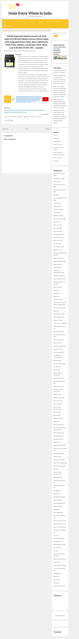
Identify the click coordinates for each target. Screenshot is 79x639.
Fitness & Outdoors (58, 218)
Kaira (55, 290)
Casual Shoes (56, 477)
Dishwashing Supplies (59, 381)
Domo (54, 310)
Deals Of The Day (7, 30)
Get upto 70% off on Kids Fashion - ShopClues (15, 113)
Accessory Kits (57, 258)
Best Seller (56, 160)
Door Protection (57, 424)
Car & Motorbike (57, 178)
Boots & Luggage (57, 331)
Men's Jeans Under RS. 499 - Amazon (18, 115)
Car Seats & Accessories (59, 480)
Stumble (33, 119)
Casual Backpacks (58, 278)
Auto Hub (55, 212)
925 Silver (56, 579)
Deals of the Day (57, 157)
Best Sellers (25, 30)
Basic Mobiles (57, 237)
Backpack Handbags (58, 445)
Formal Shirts (57, 215)
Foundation (56, 360)
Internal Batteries (58, 313)
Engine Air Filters (58, 459)
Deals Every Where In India (33, 13)
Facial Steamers (57, 378)
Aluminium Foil (57, 386)
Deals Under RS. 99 (33, 30)
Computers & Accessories (59, 189)
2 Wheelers (56, 456)
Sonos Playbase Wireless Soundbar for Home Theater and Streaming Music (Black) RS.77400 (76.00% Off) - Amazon (59, 79)
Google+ (27, 119)
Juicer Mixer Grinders (59, 323)
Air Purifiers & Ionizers (59, 515)
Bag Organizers (57, 439)
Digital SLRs (56, 264)
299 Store (55, 576)
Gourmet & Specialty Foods (60, 198)
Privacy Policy (57, 141)
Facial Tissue (56, 506)
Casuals (55, 293)
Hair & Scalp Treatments (59, 334)
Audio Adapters (57, 339)
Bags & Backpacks (58, 538)
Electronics (32, 21)
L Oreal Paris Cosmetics (59, 568)
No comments (45, 117)
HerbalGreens (57, 573)
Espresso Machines (58, 544)
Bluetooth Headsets (58, 261)
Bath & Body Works (58, 496)
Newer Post (5, 131)
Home (5, 21)
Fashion (11, 21)
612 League (56, 243)
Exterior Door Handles (59, 462)
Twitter (20, 119)
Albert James (56, 500)
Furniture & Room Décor (59, 530)
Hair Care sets (57, 400)
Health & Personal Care (59, 184)
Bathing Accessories (58, 520)
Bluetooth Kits (57, 349)
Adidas (55, 421)
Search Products (56, 21)
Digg (39, 119)
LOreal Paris (56, 231)
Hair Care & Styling (58, 465)
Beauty (55, 181)
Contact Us (56, 138)
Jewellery (56, 203)
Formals (55, 296)
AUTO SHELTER (57, 512)
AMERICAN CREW (58, 275)
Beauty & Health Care (21, 21)
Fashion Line (57, 320)
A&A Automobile (57, 234)
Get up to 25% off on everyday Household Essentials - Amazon (60, 50)
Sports (47, 21)
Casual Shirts (57, 209)
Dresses (55, 221)
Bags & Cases (56, 342)
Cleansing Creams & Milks (60, 448)
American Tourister (58, 363)
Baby (54, 194)
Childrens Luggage (58, 345)
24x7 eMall (56, 490)
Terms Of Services (57, 144)
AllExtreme (56, 267)
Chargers (55, 415)
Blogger (63, 615)
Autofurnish (56, 228)
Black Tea (56, 412)
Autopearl (56, 206)
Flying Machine (57, 435)
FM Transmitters (57, 453)
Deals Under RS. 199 (44, 30)
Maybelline (56, 249)
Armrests (55, 509)
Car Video (56, 366)
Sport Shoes (56, 240)
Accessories (56, 224)
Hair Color (56, 547)
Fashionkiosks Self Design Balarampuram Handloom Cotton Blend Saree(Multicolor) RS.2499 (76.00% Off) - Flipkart (59, 103)
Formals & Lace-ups (58, 307)
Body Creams (56, 403)
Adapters (55, 369)
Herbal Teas (56, 287)
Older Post (47, 131)
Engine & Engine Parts (59, 485)
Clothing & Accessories (59, 173)
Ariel (54, 535)
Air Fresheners (57, 246)
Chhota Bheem (57, 418)
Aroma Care (56, 394)
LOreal (55, 469)
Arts (54, 550)
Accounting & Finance (59, 565)
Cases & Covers (57, 299)
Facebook (14, 119)
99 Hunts (55, 582)
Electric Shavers (57, 432)
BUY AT (7, 102)
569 (45, 102)
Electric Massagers (58, 503)
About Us (55, 135)
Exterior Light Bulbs (58, 526)
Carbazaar (56, 442)
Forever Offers (16, 30)
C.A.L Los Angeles (57, 352)
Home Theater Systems (59, 326)
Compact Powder (57, 397)
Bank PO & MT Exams (58, 558)
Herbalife (55, 493)
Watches (41, 21)
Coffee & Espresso (58, 317)
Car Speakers (56, 541)
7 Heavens (56, 562)
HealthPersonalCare (58, 523)
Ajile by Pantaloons (58, 585)
